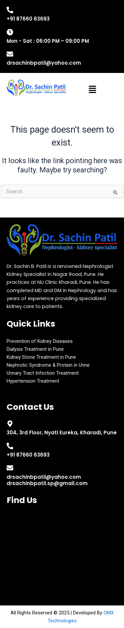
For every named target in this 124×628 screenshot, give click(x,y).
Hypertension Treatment (33, 381)
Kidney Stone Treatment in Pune (41, 357)
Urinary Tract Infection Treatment (43, 373)
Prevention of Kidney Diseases (40, 341)
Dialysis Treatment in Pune (35, 349)
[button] (92, 90)
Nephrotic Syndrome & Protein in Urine (48, 365)
